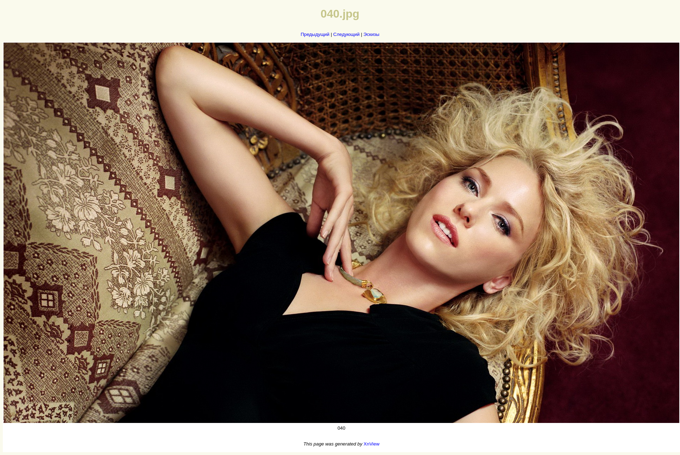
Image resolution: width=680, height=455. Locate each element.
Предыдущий (315, 34)
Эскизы (371, 34)
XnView (371, 444)
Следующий (346, 34)
